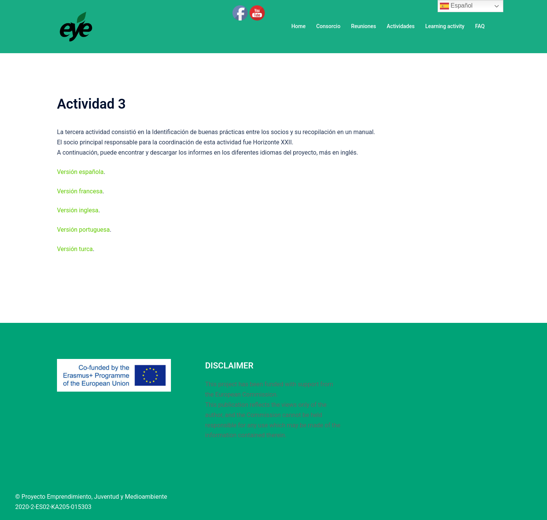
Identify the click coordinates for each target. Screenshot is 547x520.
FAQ (480, 26)
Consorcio (328, 26)
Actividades (400, 26)
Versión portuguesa (83, 229)
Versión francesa (80, 191)
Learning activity (444, 26)
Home (298, 26)
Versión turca (75, 249)
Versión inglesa (77, 210)
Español (456, 6)
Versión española (80, 171)
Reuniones (363, 26)
